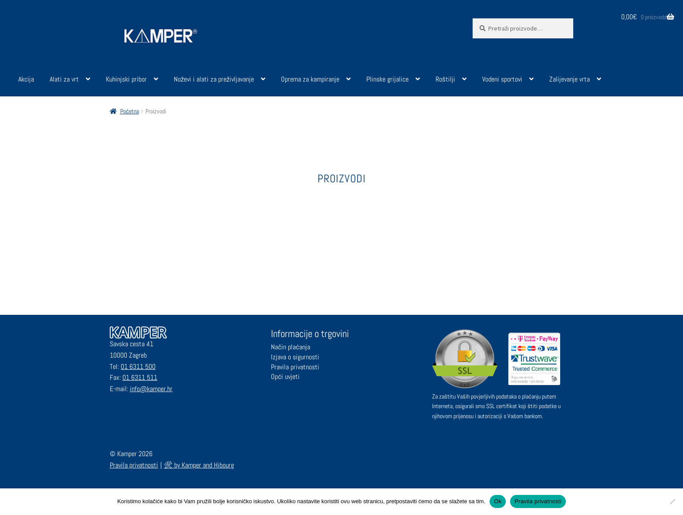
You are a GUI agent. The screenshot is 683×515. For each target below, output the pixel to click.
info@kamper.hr (151, 388)
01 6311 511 (139, 377)
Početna (129, 111)
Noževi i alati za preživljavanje (214, 79)
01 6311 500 (138, 366)
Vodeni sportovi (502, 79)
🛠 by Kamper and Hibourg (199, 465)
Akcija (26, 79)
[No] (672, 501)
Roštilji (445, 79)
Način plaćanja (290, 346)
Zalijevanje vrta (569, 79)
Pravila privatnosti (295, 367)
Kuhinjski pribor (126, 79)
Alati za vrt (64, 79)
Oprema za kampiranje (310, 79)
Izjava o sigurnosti (295, 357)
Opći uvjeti (285, 376)
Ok (497, 501)
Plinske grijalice (387, 79)
